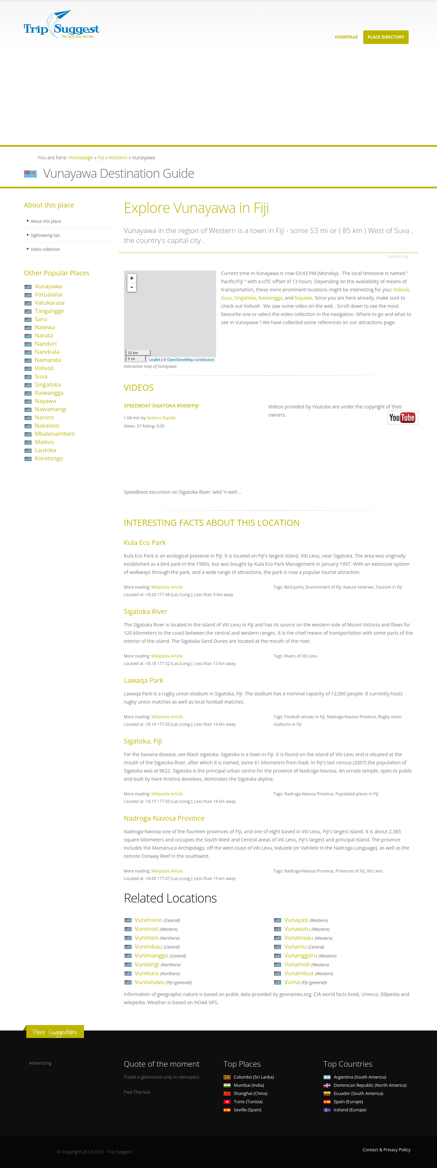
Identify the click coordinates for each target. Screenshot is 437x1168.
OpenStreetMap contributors (190, 360)
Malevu (44, 442)
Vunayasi (306, 920)
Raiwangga (49, 392)
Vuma (305, 982)
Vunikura (157, 973)
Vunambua (308, 973)
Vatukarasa (50, 302)
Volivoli (44, 368)
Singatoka (48, 384)
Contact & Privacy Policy (386, 1150)
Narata (44, 335)
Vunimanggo (160, 955)
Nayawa (45, 401)
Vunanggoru (310, 955)
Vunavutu (306, 929)
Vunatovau (308, 937)
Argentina (355, 1077)
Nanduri (46, 343)
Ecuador (353, 1093)
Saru (41, 319)
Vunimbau (157, 946)
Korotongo (49, 458)
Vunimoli (156, 929)
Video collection (46, 249)
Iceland (345, 1110)
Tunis (243, 1102)
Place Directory (386, 37)
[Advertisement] (205, 97)
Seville (242, 1110)
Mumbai (244, 1085)
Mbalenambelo (55, 433)
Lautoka (45, 450)
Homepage (346, 37)
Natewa (45, 327)
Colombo (249, 1077)
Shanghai (245, 1093)
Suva (41, 376)
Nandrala (47, 352)
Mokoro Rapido (161, 417)
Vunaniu (304, 946)
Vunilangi (158, 964)
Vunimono (157, 920)
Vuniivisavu (163, 982)
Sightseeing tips (46, 235)
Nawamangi (51, 409)
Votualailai (48, 294)
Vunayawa (48, 286)
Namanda (48, 360)
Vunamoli (306, 964)
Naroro (44, 417)
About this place (47, 221)
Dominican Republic (365, 1085)
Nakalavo (47, 425)
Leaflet (154, 360)
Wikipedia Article (167, 587)
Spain (343, 1102)
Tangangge (49, 311)
